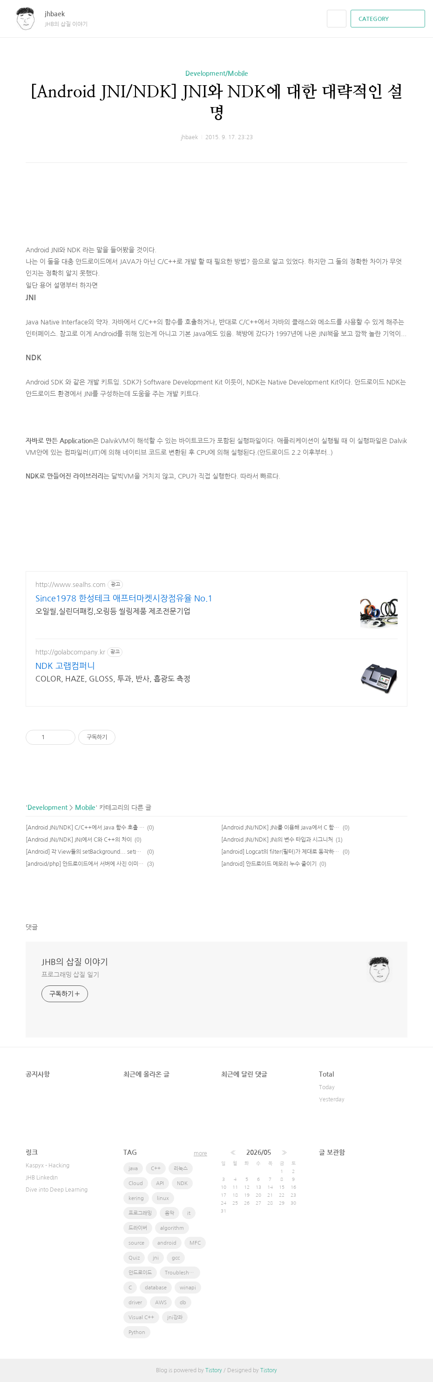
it (188, 1213)
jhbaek (59, 14)
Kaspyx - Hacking (47, 1165)
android (166, 1243)
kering (136, 1198)
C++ (156, 1168)
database (156, 1287)
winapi (188, 1287)
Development (47, 807)
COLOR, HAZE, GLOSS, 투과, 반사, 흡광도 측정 (112, 678)
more (200, 1153)
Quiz (134, 1258)
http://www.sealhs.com (70, 584)
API (160, 1183)
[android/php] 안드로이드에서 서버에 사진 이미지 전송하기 (85, 864)
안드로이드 (140, 1272)
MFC (195, 1243)
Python (137, 1332)
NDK (182, 1183)
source (136, 1243)
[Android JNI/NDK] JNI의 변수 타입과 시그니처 (277, 840)
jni (156, 1258)
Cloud (136, 1183)
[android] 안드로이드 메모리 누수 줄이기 (269, 864)
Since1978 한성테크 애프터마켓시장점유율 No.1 (124, 598)
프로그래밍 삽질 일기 (70, 974)
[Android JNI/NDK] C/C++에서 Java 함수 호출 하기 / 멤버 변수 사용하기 (85, 827)
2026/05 (258, 1152)
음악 (169, 1213)
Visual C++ (141, 1317)
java (133, 1168)
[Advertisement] (216, 209)
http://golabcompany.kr (70, 652)
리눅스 (181, 1168)
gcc (176, 1258)
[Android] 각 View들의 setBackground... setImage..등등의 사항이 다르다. (85, 852)
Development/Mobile (216, 73)
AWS (161, 1302)
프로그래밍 (140, 1213)
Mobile (85, 807)
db (183, 1302)
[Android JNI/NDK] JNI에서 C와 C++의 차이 (79, 840)
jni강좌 (175, 1317)
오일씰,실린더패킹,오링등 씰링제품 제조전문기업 (112, 611)
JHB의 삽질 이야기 (74, 962)
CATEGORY (389, 19)
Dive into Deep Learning (57, 1190)
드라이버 (138, 1228)
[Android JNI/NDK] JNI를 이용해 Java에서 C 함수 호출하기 (280, 827)
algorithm (172, 1228)
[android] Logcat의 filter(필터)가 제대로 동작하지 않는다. (280, 852)
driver (135, 1302)
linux (163, 1198)
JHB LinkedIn (42, 1177)
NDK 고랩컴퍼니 (65, 666)
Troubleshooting (182, 1272)
